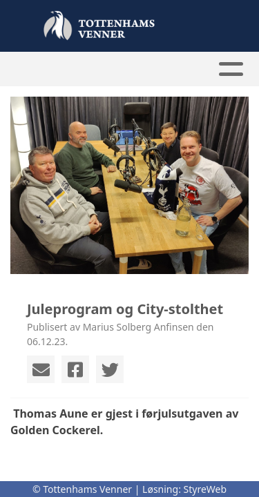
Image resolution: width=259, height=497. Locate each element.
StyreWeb (205, 489)
